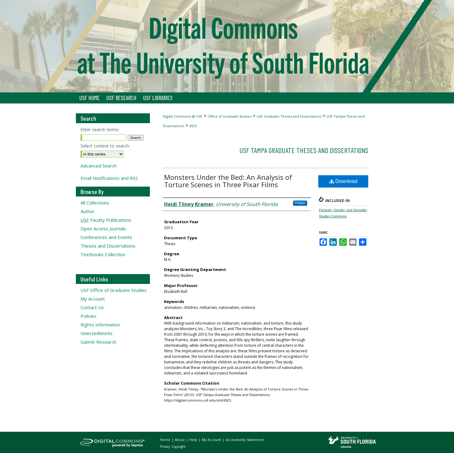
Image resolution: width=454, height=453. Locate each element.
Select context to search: (105, 146)
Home (165, 439)
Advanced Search (98, 166)
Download (343, 181)
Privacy (165, 446)
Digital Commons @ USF (182, 116)
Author (87, 211)
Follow (300, 203)
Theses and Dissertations (107, 246)
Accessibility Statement (245, 439)
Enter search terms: (99, 129)
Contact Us (92, 307)
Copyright (178, 446)
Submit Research (98, 342)
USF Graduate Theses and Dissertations (289, 116)
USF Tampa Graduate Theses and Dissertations (303, 150)
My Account (92, 299)
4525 (193, 125)
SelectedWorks (96, 333)
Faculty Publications (105, 220)
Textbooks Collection (102, 254)
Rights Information (100, 325)
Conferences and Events (106, 237)
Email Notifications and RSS (109, 178)
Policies (88, 316)
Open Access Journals (103, 228)
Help (193, 439)
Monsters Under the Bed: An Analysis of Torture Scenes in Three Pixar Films (228, 180)
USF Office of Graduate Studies (113, 290)
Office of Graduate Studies (229, 116)
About (180, 439)
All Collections (94, 203)
